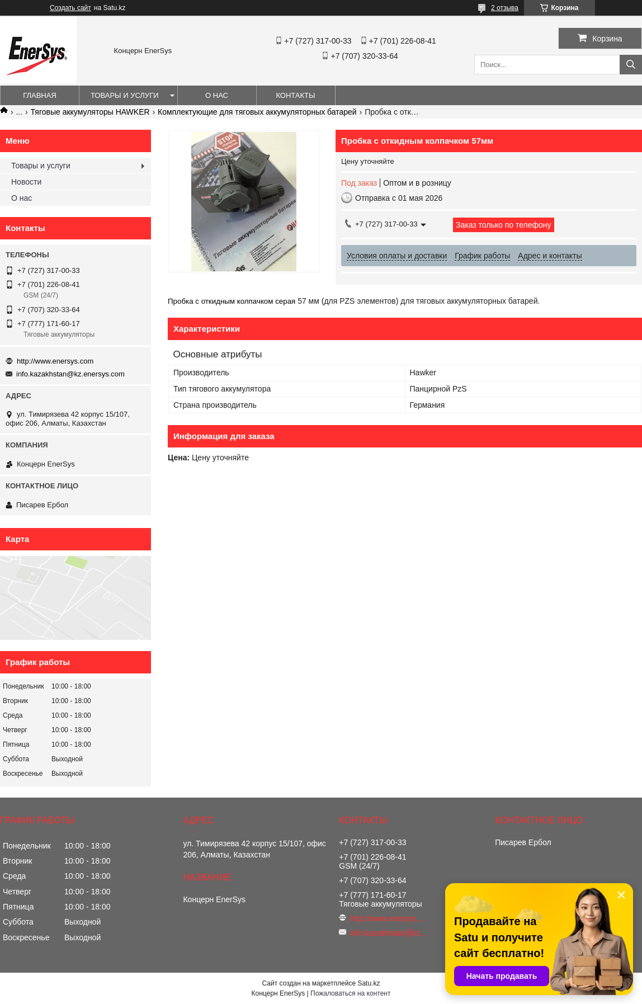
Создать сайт (70, 8)
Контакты (295, 95)
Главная (39, 95)
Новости (26, 181)
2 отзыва (504, 8)
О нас (216, 95)
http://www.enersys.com (55, 361)
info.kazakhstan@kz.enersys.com (70, 374)
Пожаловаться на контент (350, 993)
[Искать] (631, 64)
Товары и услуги (125, 95)
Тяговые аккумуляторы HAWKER (90, 111)
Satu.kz (368, 983)
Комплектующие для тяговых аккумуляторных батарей (257, 111)
